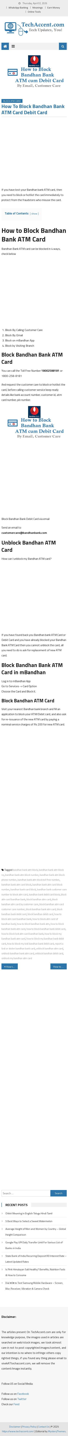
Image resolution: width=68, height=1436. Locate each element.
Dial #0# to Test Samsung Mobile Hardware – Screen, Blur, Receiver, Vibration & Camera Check (34, 1285)
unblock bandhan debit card (49, 953)
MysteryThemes (57, 1431)
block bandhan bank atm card (41, 909)
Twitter (21, 1399)
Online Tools (34, 12)
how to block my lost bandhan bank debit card (30, 943)
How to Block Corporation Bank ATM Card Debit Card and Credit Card (60, 966)
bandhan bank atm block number (22, 875)
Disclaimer (14, 1426)
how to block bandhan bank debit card (45, 929)
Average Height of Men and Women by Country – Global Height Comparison (35, 1231)
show (34, 213)
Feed (16, 1404)
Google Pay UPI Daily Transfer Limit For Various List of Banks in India (34, 1245)
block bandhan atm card (38, 899)
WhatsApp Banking (18, 7)
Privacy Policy (29, 1426)
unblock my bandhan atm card (16, 958)
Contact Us (43, 1426)
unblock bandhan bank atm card (17, 953)
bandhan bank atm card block (16, 884)
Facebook (23, 1394)
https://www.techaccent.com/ (18, 1431)
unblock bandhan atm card (49, 948)
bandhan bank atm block (25, 870)
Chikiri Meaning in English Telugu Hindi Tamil (28, 1213)
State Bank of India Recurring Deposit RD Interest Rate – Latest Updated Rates (36, 1258)
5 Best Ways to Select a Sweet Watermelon (28, 1221)
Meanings (37, 7)
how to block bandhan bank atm (33, 924)
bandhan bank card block (23, 889)
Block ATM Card (12, 101)
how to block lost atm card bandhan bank (22, 934)
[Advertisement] (34, 153)
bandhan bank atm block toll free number (38, 880)
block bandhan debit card (40, 914)
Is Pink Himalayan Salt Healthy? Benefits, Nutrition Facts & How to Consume (35, 1272)
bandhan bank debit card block (44, 894)
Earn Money (53, 7)
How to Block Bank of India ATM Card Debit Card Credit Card (12, 966)
